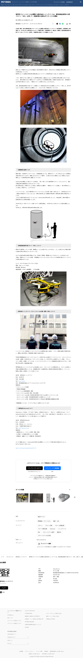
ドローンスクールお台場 (44, 535)
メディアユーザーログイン (34, 468)
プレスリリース (9, 556)
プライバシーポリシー (29, 651)
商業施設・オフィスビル (44, 521)
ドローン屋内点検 (42, 528)
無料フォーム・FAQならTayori (52, 616)
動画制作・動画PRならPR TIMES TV (32, 616)
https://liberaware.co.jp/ (24, 428)
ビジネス (56, 5)
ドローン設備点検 (59, 525)
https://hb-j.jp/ (22, 381)
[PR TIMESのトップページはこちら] (19, 2)
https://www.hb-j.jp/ (41, 539)
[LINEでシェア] (62, 23)
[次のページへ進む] (74, 497)
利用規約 (46, 651)
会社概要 (21, 651)
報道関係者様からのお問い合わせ (57, 651)
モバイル (15, 5)
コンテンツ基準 (39, 651)
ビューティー (32, 5)
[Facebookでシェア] (60, 23)
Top (2, 5)
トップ (2, 556)
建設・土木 (56, 521)
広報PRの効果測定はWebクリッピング (33, 624)
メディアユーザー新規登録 (52, 468)
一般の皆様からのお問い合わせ (48, 653)
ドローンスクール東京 (48, 532)
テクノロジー (8, 5)
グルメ (61, 5)
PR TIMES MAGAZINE (29, 621)
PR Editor (27, 627)
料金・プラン (10, 617)
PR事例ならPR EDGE (50, 619)
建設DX (59, 532)
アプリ (20, 5)
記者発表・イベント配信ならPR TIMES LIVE (34, 619)
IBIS (39, 532)
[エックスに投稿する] (57, 23)
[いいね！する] (53, 23)
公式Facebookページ (11, 634)
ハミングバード (62, 528)
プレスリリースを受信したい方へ (14, 620)
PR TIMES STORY (28, 613)
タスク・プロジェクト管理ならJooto (53, 613)
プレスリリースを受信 (59, 2)
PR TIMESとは (10, 615)
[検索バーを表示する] (81, 2)
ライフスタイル (49, 5)
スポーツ (67, 5)
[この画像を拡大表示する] (22, 497)
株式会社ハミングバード (21, 556)
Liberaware (52, 528)
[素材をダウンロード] (67, 23)
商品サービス (41, 516)
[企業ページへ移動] (5, 573)
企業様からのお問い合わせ (34, 653)
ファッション (40, 5)
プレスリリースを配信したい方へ (14, 623)
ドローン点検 (48, 525)
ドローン (40, 525)
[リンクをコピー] (70, 23)
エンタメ (25, 5)
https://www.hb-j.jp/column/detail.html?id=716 (26, 448)
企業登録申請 (69, 2)
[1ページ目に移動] (69, 489)
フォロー (4, 588)
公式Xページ (10, 640)
